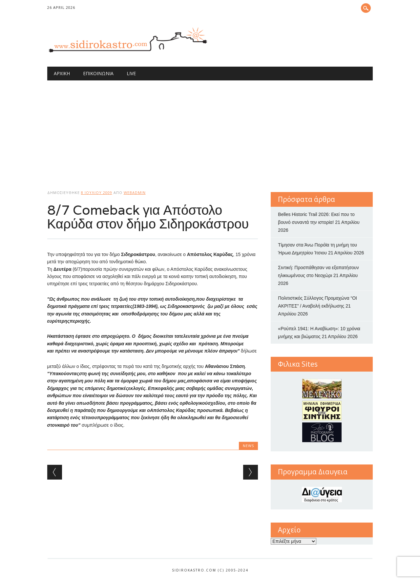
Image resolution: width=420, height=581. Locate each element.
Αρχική (62, 73)
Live (131, 73)
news (248, 445)
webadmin (135, 192)
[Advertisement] (210, 130)
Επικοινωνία (98, 73)
